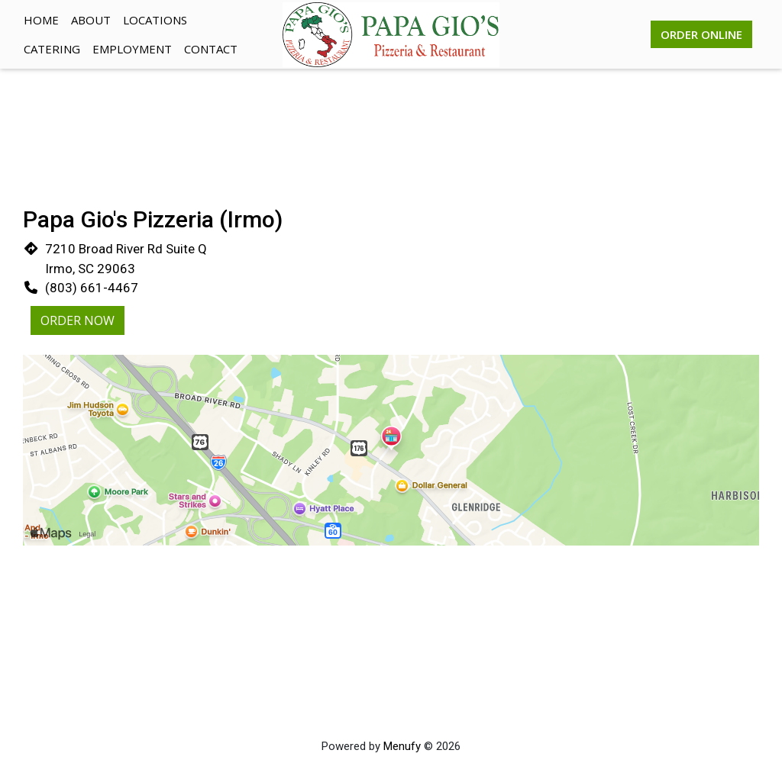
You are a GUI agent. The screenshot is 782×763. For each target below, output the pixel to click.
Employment (132, 48)
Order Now (77, 320)
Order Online (701, 34)
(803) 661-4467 (91, 287)
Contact (211, 48)
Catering (52, 48)
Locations (155, 19)
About (91, 19)
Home (41, 19)
